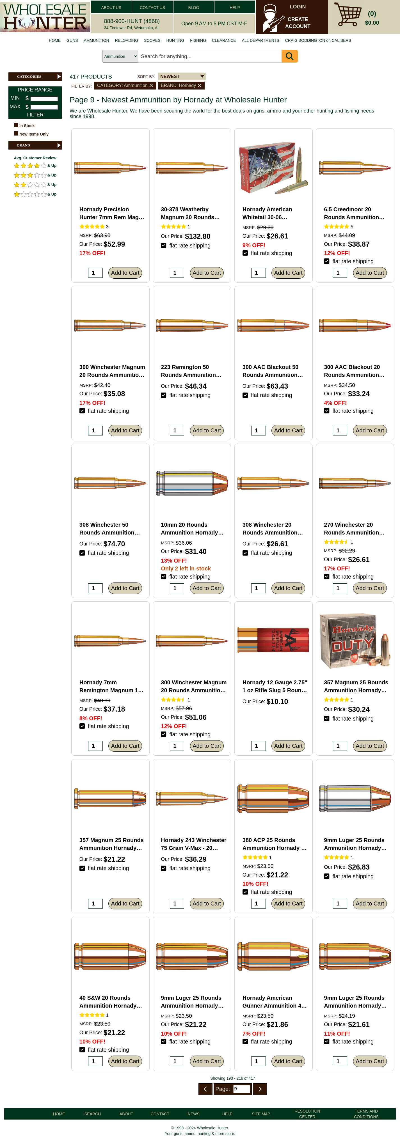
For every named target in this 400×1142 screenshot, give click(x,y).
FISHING (198, 40)
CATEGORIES (39, 76)
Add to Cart (125, 273)
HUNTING (175, 40)
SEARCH (92, 1114)
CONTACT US (152, 7)
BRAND (39, 145)
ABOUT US (111, 7)
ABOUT (126, 1114)
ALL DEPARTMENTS (260, 40)
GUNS (72, 40)
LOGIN (298, 7)
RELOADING (126, 40)
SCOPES (152, 40)
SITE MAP (261, 1114)
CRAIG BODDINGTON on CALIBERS (318, 40)
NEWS (194, 1114)
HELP (235, 7)
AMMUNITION (96, 40)
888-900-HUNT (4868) (132, 21)
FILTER (35, 115)
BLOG (193, 7)
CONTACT (160, 1114)
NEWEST (169, 76)
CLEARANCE (224, 40)
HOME (55, 40)
